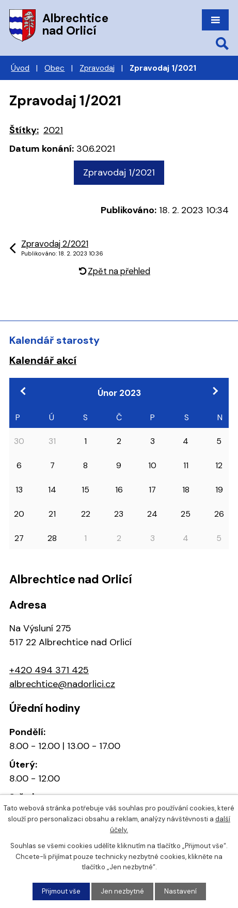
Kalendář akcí (42, 360)
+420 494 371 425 (49, 670)
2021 (53, 130)
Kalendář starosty (54, 340)
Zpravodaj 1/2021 (119, 172)
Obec (54, 68)
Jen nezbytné (122, 891)
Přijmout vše (61, 891)
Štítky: (24, 130)
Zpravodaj (97, 68)
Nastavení (180, 891)
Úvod (20, 68)
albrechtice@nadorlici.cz (62, 684)
